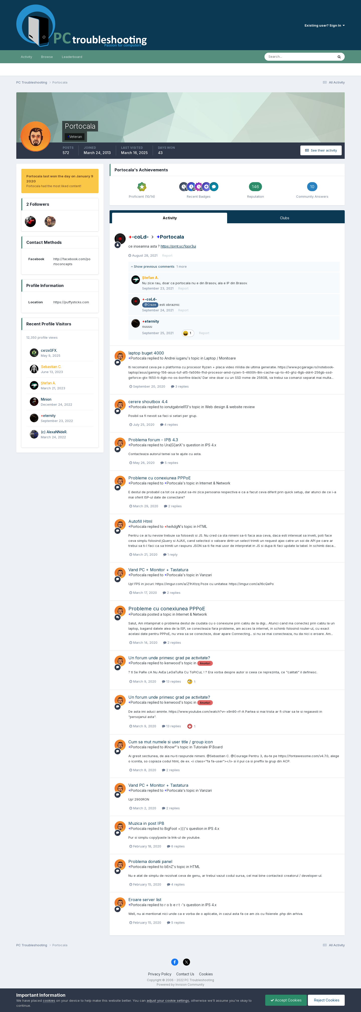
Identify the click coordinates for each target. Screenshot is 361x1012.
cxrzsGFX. (49, 350)
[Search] (282, 57)
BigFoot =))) (174, 828)
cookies (49, 1000)
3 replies (180, 386)
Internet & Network (215, 483)
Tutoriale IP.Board (208, 747)
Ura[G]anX (173, 445)
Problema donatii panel (150, 861)
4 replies (169, 424)
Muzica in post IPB (146, 823)
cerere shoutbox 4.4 (148, 401)
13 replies (171, 681)
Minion (46, 399)
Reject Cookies (326, 1000)
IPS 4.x (210, 445)
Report (167, 255)
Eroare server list (144, 899)
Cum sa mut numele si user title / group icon (170, 741)
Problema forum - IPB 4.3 (153, 439)
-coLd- (138, 237)
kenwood (172, 663)
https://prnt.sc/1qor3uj (178, 246)
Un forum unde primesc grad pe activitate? (169, 657)
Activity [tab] (170, 218)
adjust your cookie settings (168, 1000)
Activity (26, 57)
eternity (48, 416)
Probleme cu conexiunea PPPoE (159, 477)
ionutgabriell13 (176, 407)
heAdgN (172, 526)
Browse (47, 57)
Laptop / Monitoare (220, 358)
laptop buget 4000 (146, 352)
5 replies (169, 463)
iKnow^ (170, 747)
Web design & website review (230, 407)
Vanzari (206, 575)
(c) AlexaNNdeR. (54, 432)
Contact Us (185, 974)
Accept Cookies (286, 1000)
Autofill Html (140, 521)
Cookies (206, 974)
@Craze (150, 305)
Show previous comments (159, 266)
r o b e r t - (173, 905)
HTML (202, 526)
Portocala (170, 237)
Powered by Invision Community (180, 984)
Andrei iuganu (175, 358)
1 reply (170, 554)
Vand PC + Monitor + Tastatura (158, 569)
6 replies (176, 846)
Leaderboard (72, 57)
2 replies (173, 506)
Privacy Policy (159, 974)
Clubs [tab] (284, 218)
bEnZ (168, 866)
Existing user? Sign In (325, 25)
